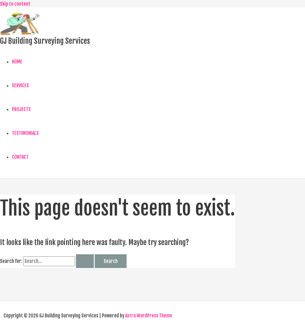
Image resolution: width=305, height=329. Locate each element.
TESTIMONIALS (25, 133)
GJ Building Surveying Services (45, 41)
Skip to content (15, 4)
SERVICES (20, 85)
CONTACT (20, 157)
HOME (17, 62)
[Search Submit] (85, 261)
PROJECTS (21, 109)
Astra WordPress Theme (148, 316)
